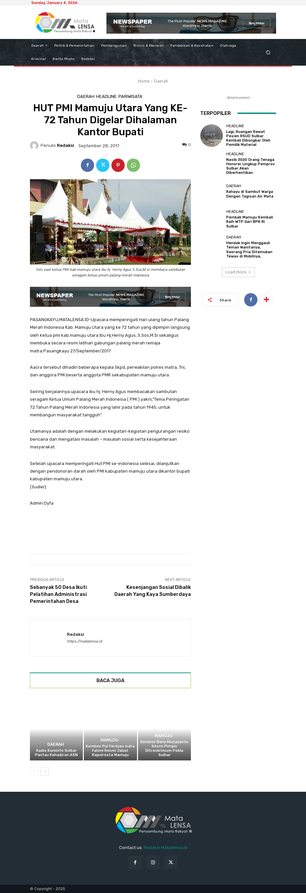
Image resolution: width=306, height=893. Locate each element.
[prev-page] (34, 771)
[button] (268, 52)
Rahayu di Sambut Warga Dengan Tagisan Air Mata (249, 194)
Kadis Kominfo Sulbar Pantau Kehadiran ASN (56, 752)
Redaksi (65, 145)
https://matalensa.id (84, 641)
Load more (238, 272)
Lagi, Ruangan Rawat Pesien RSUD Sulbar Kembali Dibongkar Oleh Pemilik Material (248, 138)
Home (144, 81)
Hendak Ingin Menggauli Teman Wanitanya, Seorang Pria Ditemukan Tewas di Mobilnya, (249, 249)
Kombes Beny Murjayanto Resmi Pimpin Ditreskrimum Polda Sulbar (164, 748)
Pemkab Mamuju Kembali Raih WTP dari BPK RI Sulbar (249, 221)
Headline (106, 96)
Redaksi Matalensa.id (165, 847)
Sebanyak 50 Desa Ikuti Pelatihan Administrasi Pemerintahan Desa (58, 594)
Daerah (161, 81)
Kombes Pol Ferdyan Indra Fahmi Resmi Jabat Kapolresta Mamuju (110, 750)
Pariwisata (130, 96)
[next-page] (45, 771)
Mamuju (109, 740)
